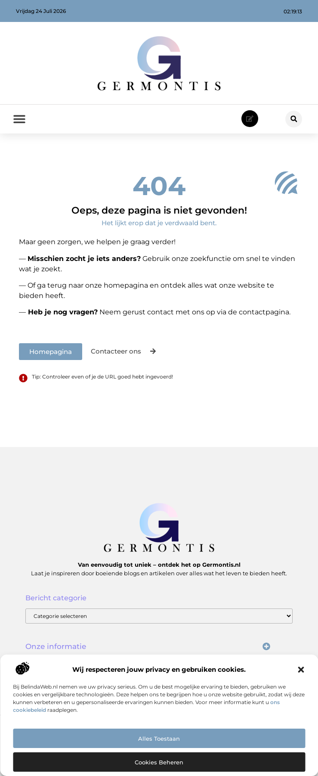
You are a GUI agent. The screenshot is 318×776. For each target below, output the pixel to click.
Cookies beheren (159, 762)
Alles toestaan (159, 738)
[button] (300, 669)
